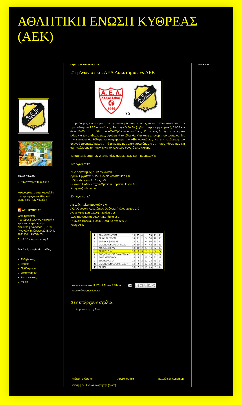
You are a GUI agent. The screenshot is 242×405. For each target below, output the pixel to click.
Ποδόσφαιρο (93, 290)
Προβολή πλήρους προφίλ (33, 239)
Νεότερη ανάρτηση (82, 378)
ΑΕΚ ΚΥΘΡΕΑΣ (31, 210)
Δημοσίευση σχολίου (88, 309)
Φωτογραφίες (29, 272)
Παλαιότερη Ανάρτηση (171, 378)
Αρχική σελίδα (125, 378)
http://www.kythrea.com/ (35, 181)
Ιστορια (25, 263)
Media (24, 282)
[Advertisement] (31, 77)
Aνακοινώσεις (29, 277)
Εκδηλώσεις (28, 259)
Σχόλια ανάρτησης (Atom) (101, 385)
